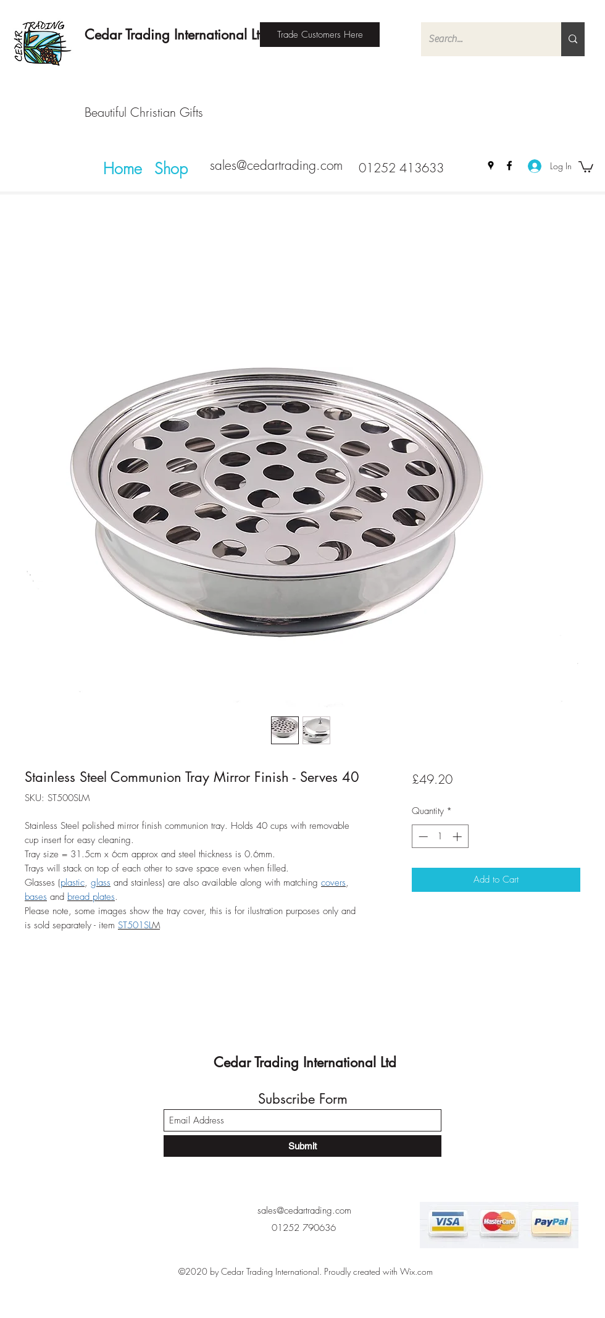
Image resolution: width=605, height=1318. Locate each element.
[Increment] (458, 836)
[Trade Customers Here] (320, 34)
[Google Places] (491, 165)
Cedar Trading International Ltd (176, 34)
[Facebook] (509, 165)
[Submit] (302, 1146)
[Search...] (481, 39)
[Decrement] (422, 836)
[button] (585, 166)
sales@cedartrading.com (276, 165)
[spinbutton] (440, 836)
